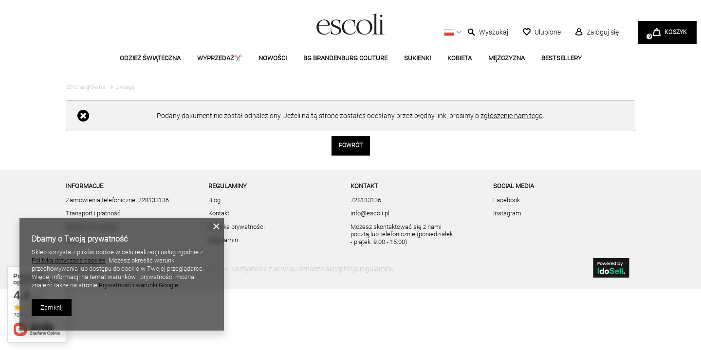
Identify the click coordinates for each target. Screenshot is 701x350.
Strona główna (86, 86)
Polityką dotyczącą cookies (69, 260)
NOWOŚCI (272, 58)
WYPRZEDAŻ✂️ (219, 58)
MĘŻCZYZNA (506, 58)
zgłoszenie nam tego (511, 116)
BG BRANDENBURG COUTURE (345, 58)
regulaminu (377, 269)
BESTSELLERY (561, 58)
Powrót (351, 145)
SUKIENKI (417, 58)
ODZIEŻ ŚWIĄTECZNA (150, 58)
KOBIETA (459, 58)
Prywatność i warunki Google (138, 285)
